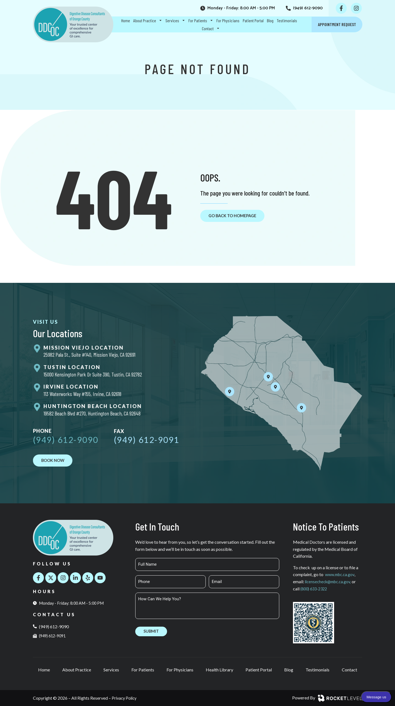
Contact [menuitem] (211, 28)
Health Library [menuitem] (219, 669)
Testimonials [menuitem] (287, 20)
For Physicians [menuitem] (227, 20)
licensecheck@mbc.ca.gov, (330, 581)
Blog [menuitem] (270, 20)
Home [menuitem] (125, 20)
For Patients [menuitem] (200, 20)
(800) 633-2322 (320, 588)
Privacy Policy (125, 698)
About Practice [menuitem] (147, 20)
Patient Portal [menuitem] (253, 20)
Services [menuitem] (175, 20)
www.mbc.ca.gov (341, 574)
